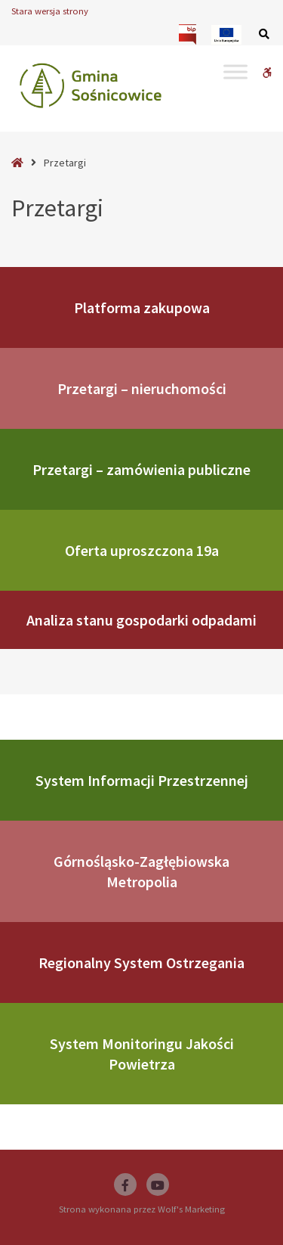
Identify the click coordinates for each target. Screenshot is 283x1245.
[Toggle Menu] (235, 71)
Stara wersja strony (49, 11)
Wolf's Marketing (191, 1209)
